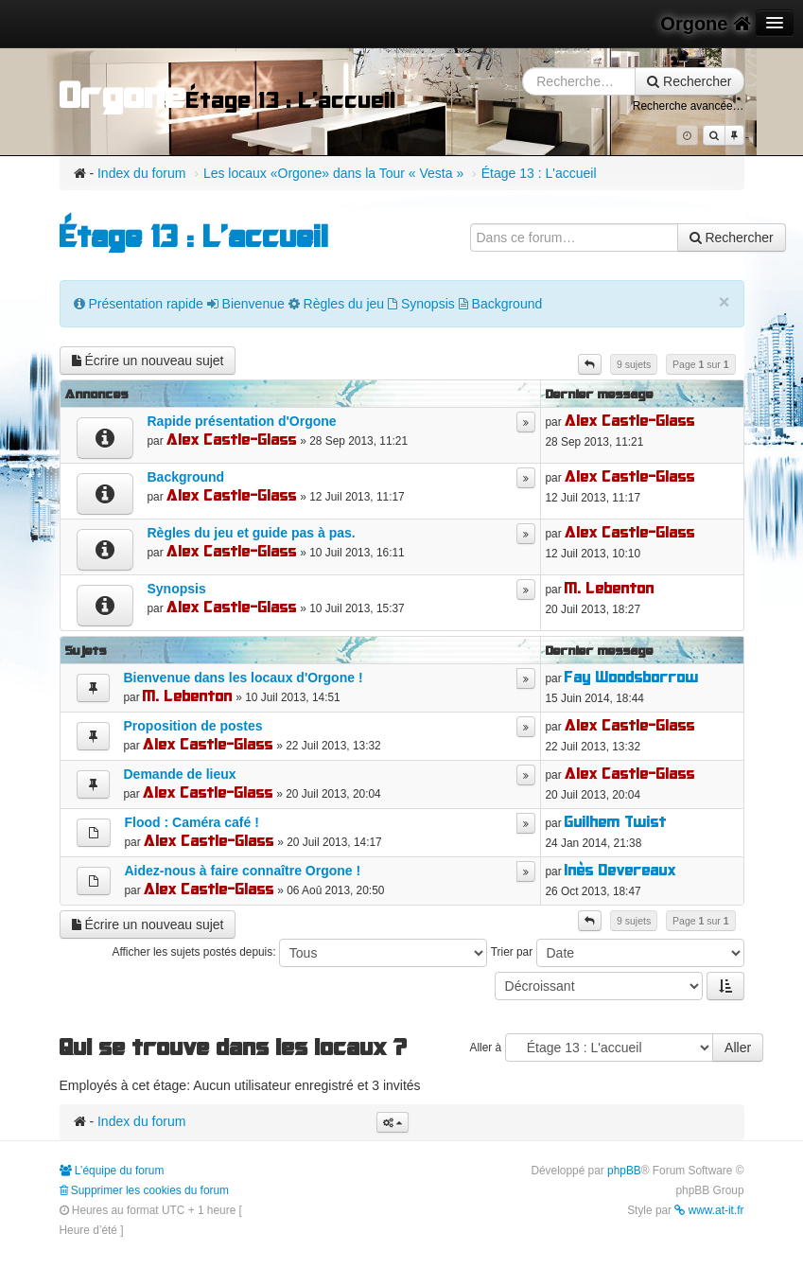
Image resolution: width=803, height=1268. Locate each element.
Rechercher (689, 81)
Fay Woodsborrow (632, 677)
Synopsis (428, 303)
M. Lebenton (610, 588)
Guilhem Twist (616, 822)
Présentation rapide (145, 303)
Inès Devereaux (620, 870)
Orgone (705, 23)
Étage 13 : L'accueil (539, 173)
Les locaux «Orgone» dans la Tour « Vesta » (333, 173)
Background (507, 303)
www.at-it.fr (708, 1210)
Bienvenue (253, 303)
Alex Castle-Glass (231, 439)
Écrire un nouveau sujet (148, 360)
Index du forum (141, 173)
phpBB (624, 1170)
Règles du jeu (344, 303)
